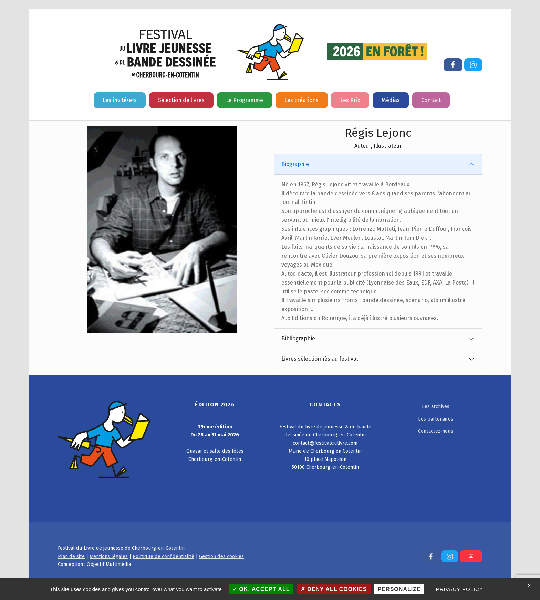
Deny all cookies (334, 589)
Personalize (399, 589)
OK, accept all (261, 589)
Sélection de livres (181, 100)
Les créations (301, 100)
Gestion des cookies (221, 556)
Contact (431, 100)
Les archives (435, 406)
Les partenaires (435, 419)
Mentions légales (109, 556)
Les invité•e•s (120, 100)
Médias (391, 100)
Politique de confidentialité (163, 556)
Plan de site (71, 556)
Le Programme (244, 100)
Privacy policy (459, 589)
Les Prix (350, 100)
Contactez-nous (435, 431)
